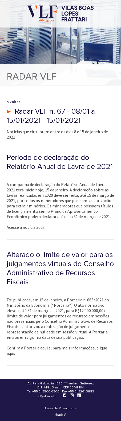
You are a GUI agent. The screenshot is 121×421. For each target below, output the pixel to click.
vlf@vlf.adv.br (47, 396)
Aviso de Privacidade (61, 408)
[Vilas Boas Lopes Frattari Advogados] (60, 14)
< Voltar (13, 101)
